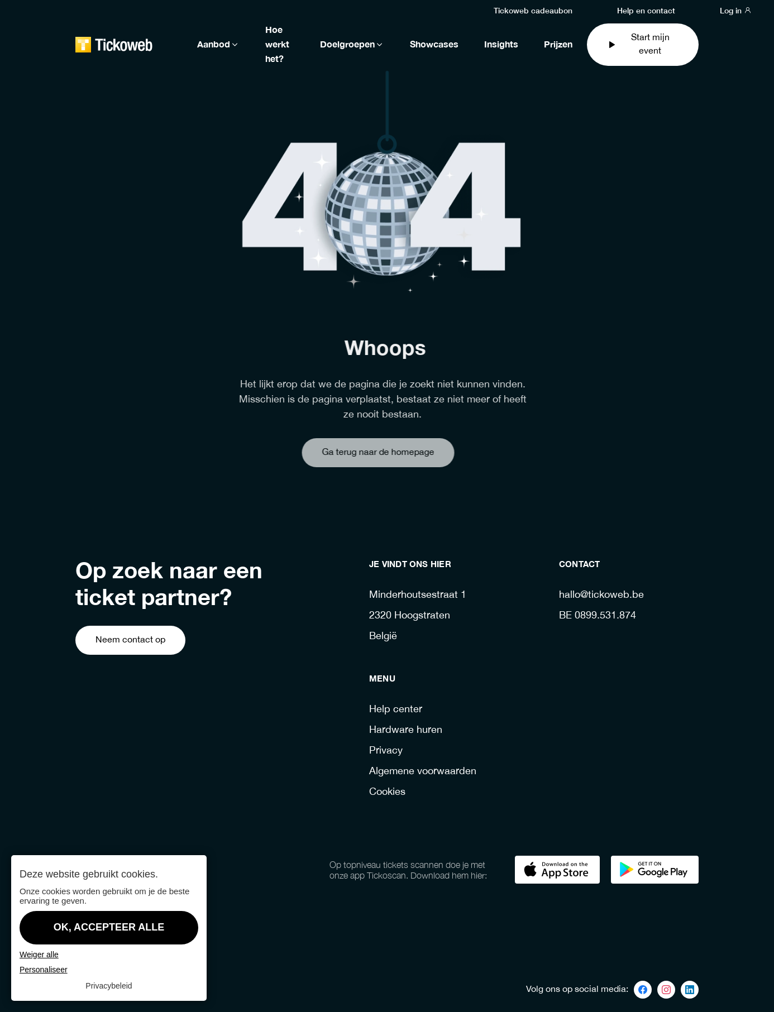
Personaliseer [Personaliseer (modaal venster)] (44, 969)
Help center (395, 709)
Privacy (386, 751)
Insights (501, 44)
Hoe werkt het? (277, 44)
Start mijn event (638, 44)
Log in (736, 10)
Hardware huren (405, 730)
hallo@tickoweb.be (601, 595)
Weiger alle (39, 954)
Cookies (387, 792)
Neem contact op (130, 640)
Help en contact (646, 10)
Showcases (434, 44)
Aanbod (218, 44)
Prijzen (558, 44)
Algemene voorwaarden (422, 771)
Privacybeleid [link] (108, 985)
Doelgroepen (352, 44)
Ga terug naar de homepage (360, 452)
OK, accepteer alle (109, 927)
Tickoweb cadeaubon (533, 10)
